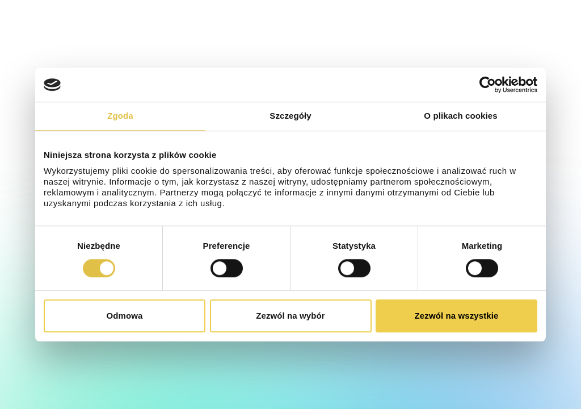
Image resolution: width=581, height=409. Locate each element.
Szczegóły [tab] (290, 115)
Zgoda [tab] (120, 115)
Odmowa (125, 315)
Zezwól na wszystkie (457, 315)
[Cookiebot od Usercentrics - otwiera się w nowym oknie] (487, 84)
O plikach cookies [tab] (460, 115)
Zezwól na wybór (290, 315)
